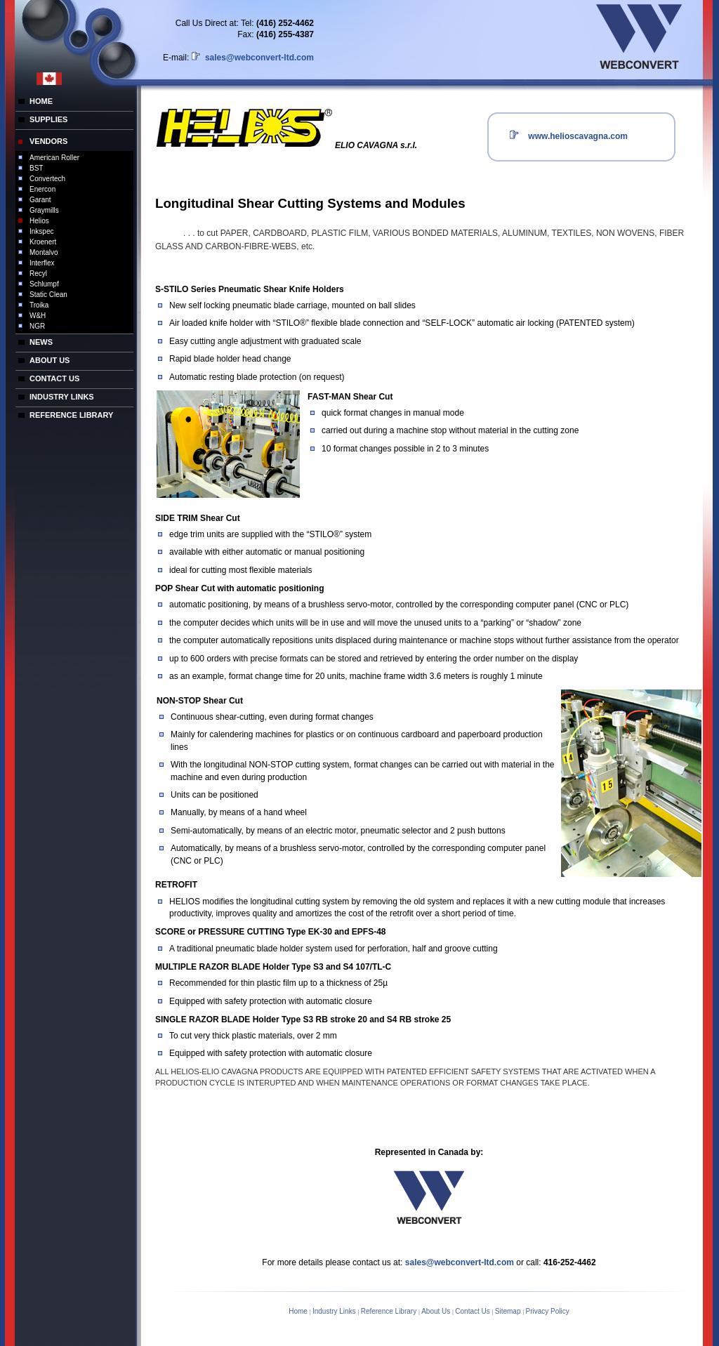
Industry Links (334, 1311)
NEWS (41, 342)
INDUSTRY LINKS (61, 396)
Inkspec (41, 231)
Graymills (44, 210)
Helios (39, 221)
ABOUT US (49, 360)
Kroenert (42, 242)
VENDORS (48, 141)
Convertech (47, 179)
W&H (37, 315)
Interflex (42, 263)
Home (299, 1311)
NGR (37, 326)
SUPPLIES (48, 119)
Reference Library (389, 1311)
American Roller (54, 157)
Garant (40, 200)
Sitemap (508, 1311)
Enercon (42, 189)
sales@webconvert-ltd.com (258, 57)
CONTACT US (54, 378)
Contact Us (473, 1311)
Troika (38, 305)
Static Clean (48, 294)
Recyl (38, 273)
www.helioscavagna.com (577, 136)
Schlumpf (44, 284)
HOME (41, 101)
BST (36, 168)
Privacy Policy (547, 1311)
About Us (436, 1311)
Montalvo (43, 252)
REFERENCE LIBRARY (71, 415)
